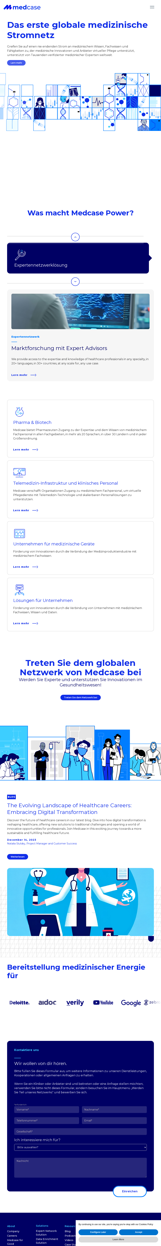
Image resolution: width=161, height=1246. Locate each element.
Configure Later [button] (98, 1232)
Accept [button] (138, 1232)
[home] (22, 7)
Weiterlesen (18, 856)
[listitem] (80, 335)
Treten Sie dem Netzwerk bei (80, 699)
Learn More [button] (118, 1239)
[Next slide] (75, 281)
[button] (152, 7)
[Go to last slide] (75, 237)
